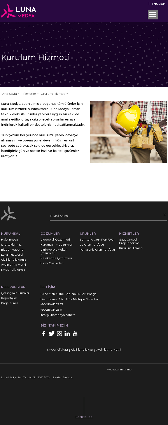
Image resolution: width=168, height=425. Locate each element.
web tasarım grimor (120, 369)
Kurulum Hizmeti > (54, 94)
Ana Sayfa (10, 94)
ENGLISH (159, 4)
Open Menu (153, 14)
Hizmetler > (30, 94)
